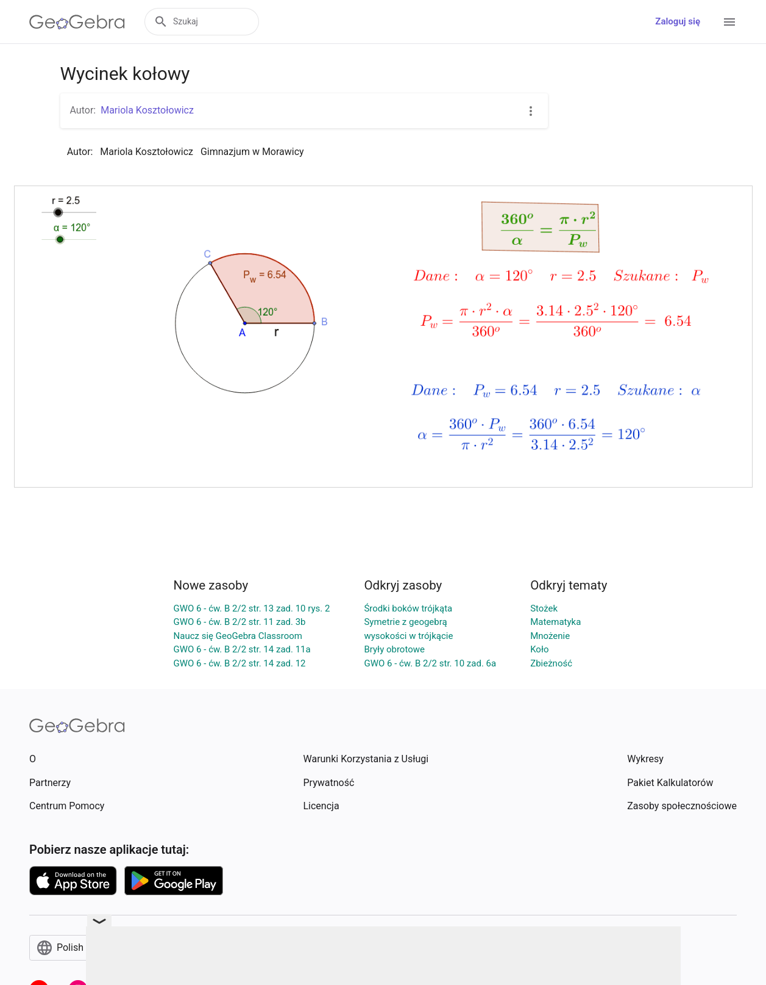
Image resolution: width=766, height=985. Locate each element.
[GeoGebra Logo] (77, 22)
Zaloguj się (677, 21)
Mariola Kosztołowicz (147, 110)
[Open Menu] (729, 22)
